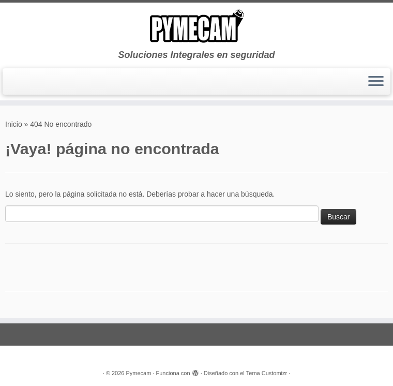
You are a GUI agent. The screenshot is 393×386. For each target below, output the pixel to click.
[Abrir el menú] (376, 82)
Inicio (13, 124)
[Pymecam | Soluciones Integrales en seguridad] (196, 26)
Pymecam (138, 373)
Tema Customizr (266, 373)
